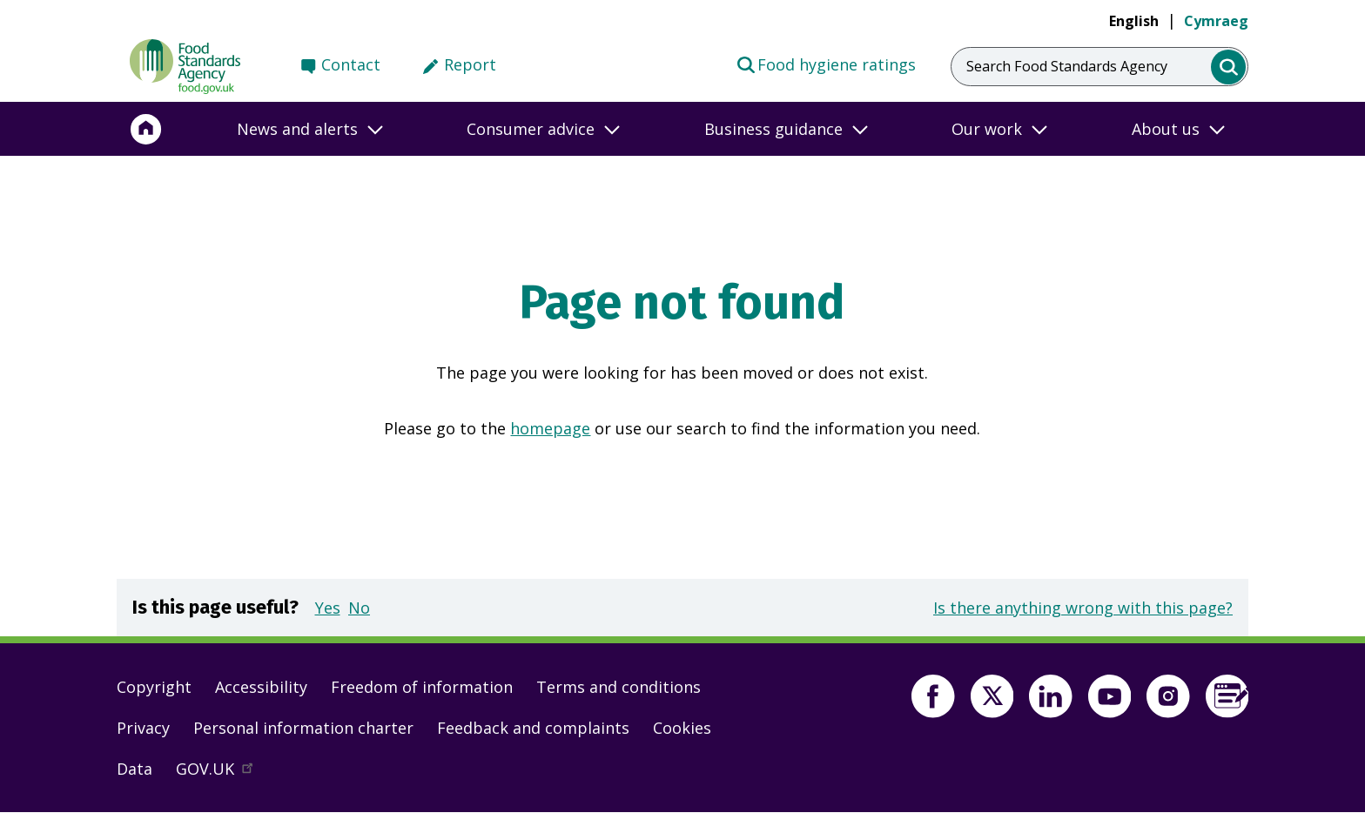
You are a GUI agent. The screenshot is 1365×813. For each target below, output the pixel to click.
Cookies (682, 727)
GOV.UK (222, 772)
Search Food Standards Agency (1066, 66)
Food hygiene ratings (825, 63)
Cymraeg (1216, 20)
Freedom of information (422, 686)
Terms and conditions (618, 686)
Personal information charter (303, 727)
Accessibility (261, 686)
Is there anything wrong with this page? (1083, 607)
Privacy (143, 727)
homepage (550, 428)
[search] (1229, 67)
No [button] (359, 607)
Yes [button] (327, 607)
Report (470, 64)
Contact (350, 64)
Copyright (154, 686)
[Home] (146, 129)
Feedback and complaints (533, 727)
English (1134, 20)
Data (134, 768)
